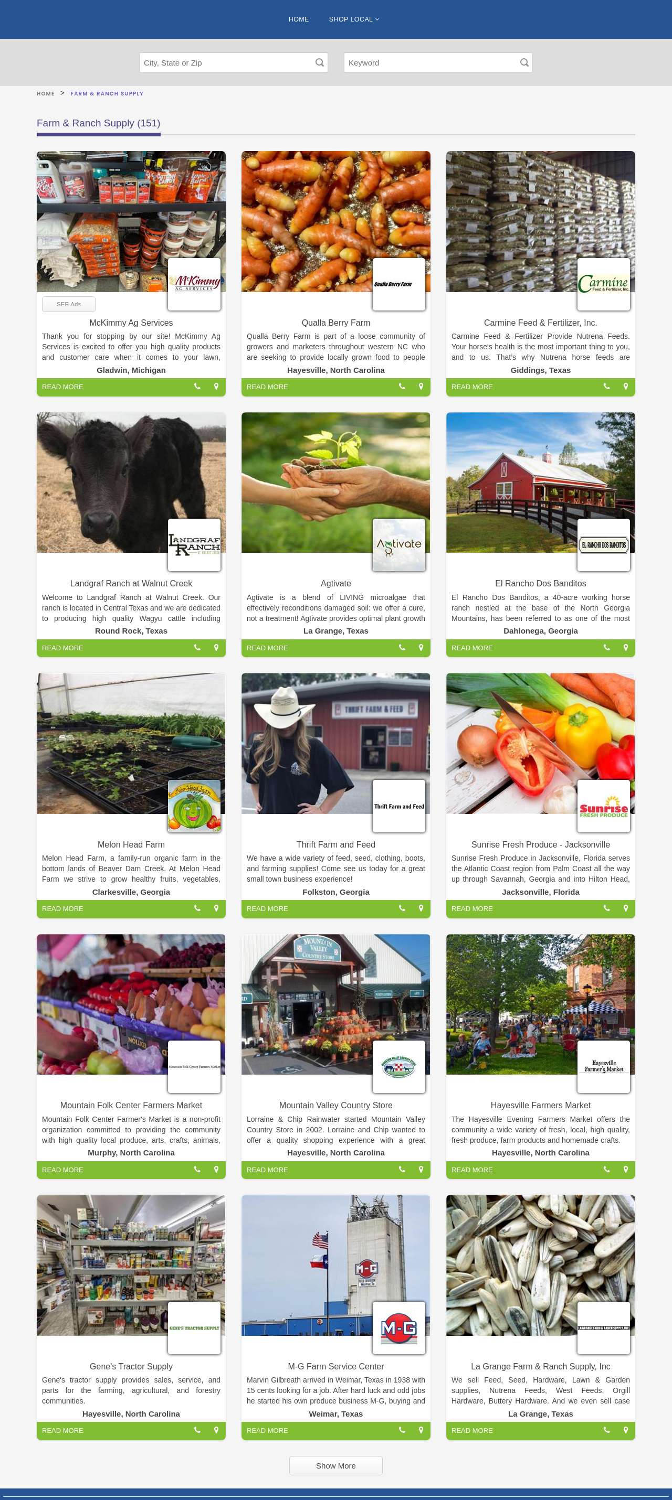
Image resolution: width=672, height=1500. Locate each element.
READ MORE (62, 387)
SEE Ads (69, 304)
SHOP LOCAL (354, 19)
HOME (299, 19)
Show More (336, 1465)
